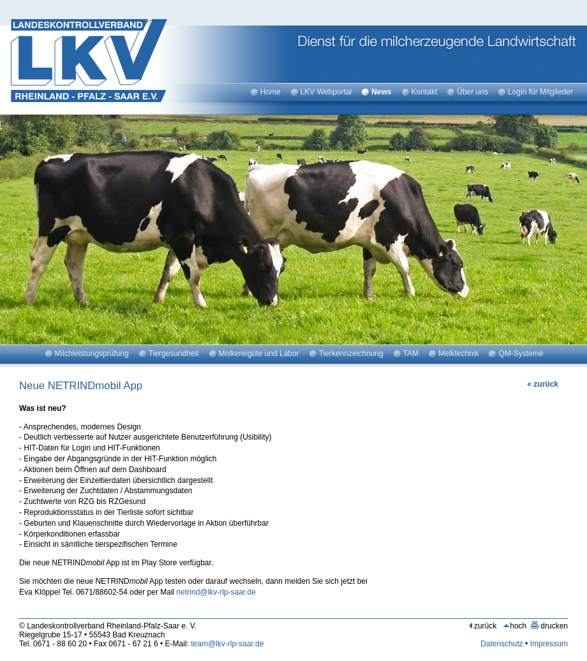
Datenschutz (501, 643)
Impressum (549, 643)
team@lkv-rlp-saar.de (227, 643)
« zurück (542, 384)
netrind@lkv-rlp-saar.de (216, 592)
